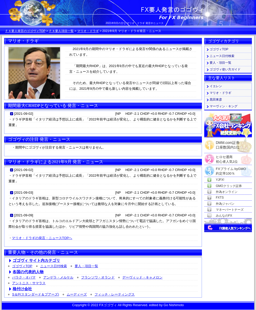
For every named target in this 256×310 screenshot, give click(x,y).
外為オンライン (226, 192)
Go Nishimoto (174, 305)
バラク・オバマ (24, 277)
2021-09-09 (23, 215)
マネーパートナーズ (230, 209)
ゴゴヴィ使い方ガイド (225, 69)
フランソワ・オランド (98, 277)
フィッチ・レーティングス (115, 294)
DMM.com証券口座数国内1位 (228, 143)
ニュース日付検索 (53, 266)
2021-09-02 (23, 114)
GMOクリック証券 (229, 186)
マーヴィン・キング (223, 106)
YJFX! (220, 180)
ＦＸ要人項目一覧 (61, 31)
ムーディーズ (77, 294)
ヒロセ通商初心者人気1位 (227, 157)
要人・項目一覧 (86, 266)
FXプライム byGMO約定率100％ (231, 169)
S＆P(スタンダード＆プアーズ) (35, 294)
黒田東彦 (216, 99)
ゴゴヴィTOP (22, 266)
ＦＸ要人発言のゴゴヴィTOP (25, 31)
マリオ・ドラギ (88, 31)
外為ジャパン (225, 204)
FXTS (220, 197)
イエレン (216, 86)
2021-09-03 (23, 192)
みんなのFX (224, 215)
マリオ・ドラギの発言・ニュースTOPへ (42, 238)
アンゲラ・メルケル (58, 277)
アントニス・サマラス (29, 283)
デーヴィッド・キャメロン (142, 277)
